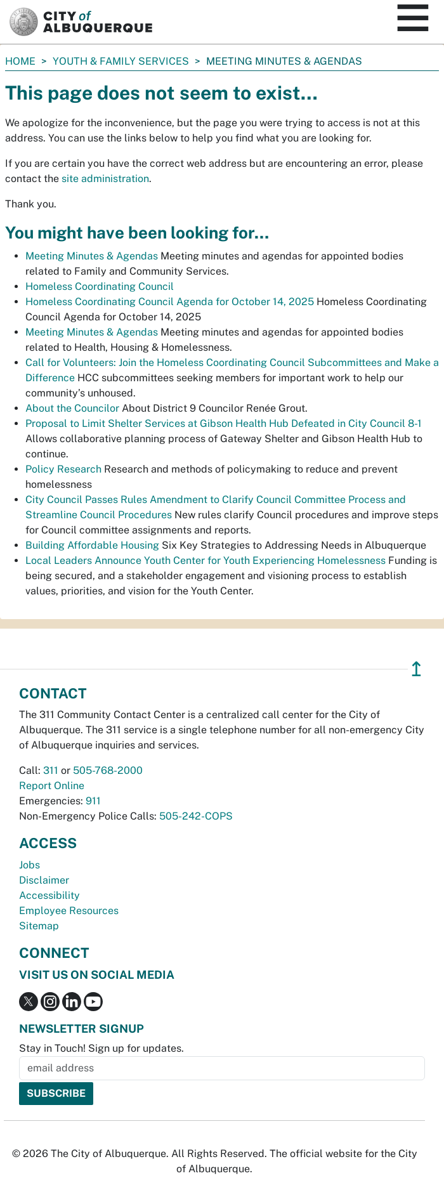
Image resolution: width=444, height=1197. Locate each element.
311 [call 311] (50, 770)
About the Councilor (72, 408)
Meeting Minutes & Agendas (91, 256)
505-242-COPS (196, 816)
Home (20, 61)
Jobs (29, 865)
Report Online (51, 786)
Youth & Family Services (121, 61)
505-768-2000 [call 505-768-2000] (108, 770)
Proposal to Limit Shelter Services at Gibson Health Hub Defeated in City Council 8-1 (223, 423)
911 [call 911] (93, 801)
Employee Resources (69, 911)
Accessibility (49, 895)
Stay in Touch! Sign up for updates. (101, 1048)
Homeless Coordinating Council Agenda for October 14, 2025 (169, 302)
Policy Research (63, 469)
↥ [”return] (416, 669)
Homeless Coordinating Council (99, 286)
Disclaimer (44, 880)
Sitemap (39, 926)
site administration (105, 179)
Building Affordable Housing (92, 545)
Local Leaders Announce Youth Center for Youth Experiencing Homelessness (205, 560)
